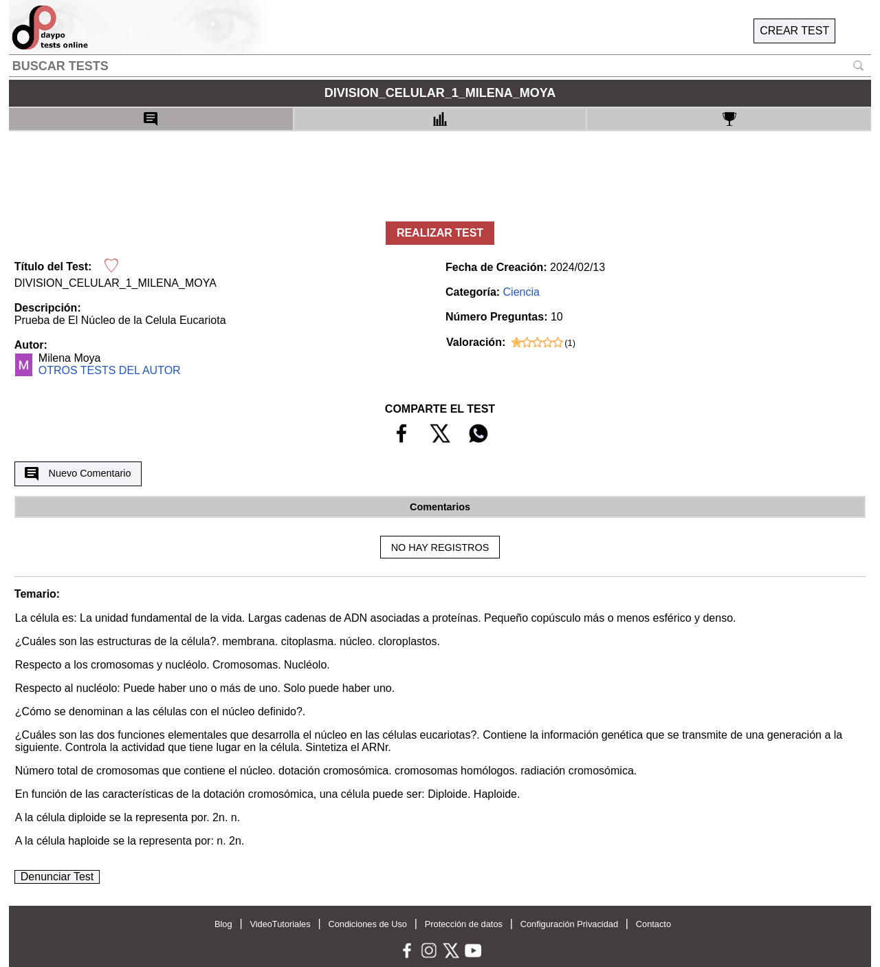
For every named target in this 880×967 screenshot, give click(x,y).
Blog (223, 924)
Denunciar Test (57, 876)
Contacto (653, 924)
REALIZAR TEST (440, 233)
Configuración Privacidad (569, 924)
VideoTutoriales (280, 924)
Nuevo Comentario (78, 474)
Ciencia (521, 292)
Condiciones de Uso (367, 924)
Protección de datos (464, 924)
